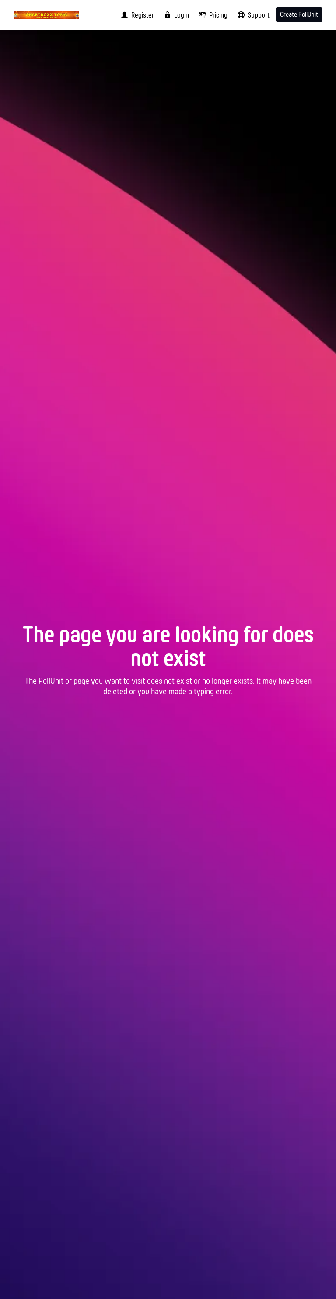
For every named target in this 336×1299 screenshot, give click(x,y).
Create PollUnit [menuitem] (299, 14)
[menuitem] (135, 15)
